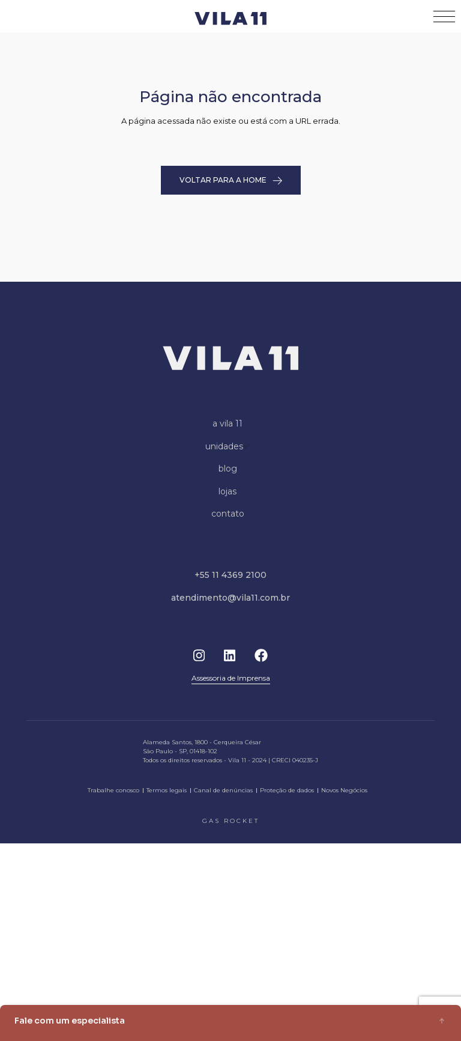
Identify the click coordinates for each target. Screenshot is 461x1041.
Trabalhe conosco (113, 790)
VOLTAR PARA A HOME (230, 180)
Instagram (199, 655)
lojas (227, 491)
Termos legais (166, 790)
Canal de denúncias (223, 790)
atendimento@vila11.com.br (230, 597)
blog (227, 468)
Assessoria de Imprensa (230, 677)
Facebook (261, 655)
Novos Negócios (344, 790)
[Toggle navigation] (444, 16)
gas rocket (230, 821)
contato (227, 513)
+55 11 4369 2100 (230, 574)
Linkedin (229, 655)
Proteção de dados (287, 790)
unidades (227, 446)
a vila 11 (227, 423)
